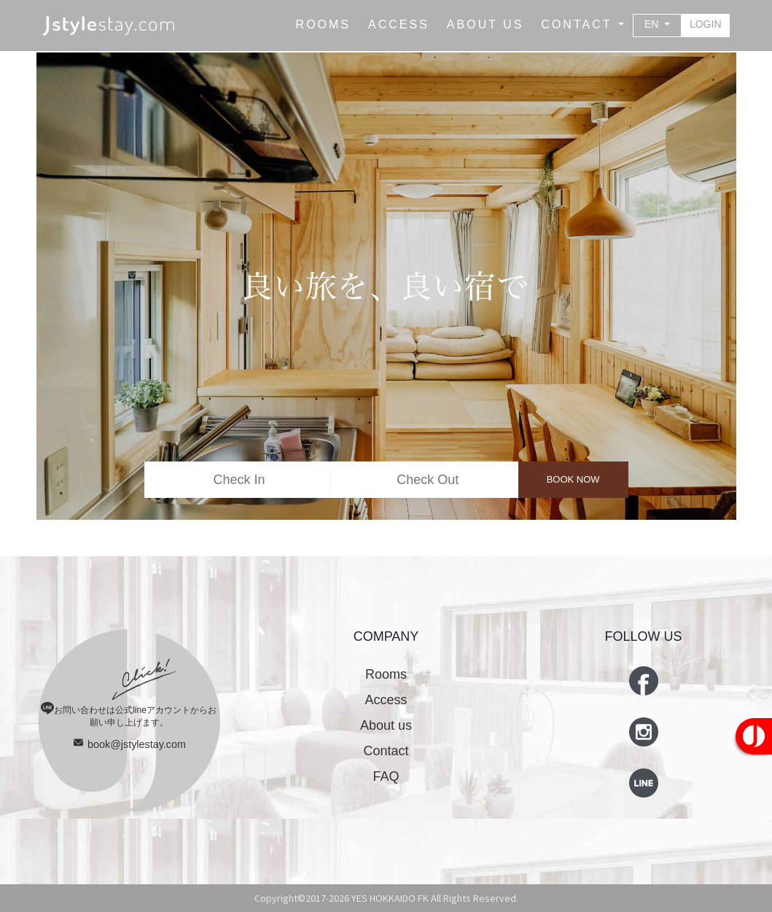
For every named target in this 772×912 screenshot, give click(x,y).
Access (385, 700)
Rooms (386, 674)
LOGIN (706, 24)
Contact (385, 751)
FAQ (386, 776)
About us (386, 725)
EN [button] (652, 24)
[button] (582, 25)
